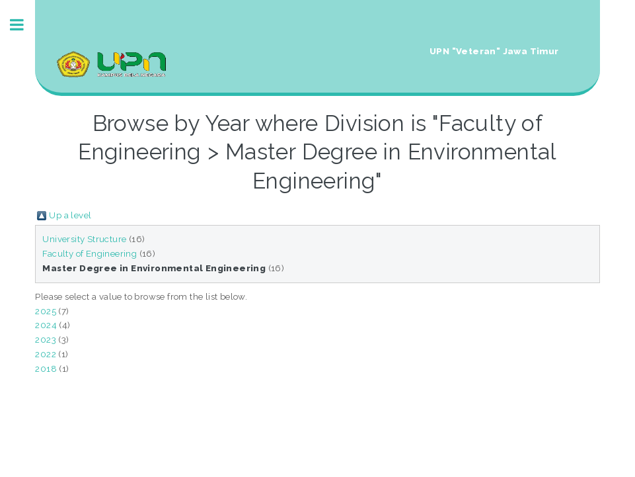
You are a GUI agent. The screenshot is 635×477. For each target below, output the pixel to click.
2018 (46, 368)
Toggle (24, 25)
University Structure (84, 239)
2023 (45, 339)
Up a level (70, 215)
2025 (45, 311)
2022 (45, 354)
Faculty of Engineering (89, 253)
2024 (46, 325)
